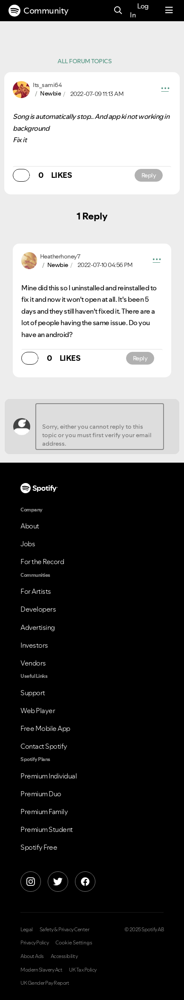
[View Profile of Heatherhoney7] (60, 256)
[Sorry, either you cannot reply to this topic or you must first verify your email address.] (99, 426)
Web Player (37, 710)
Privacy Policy (34, 942)
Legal (26, 929)
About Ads (32, 956)
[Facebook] (85, 881)
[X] (58, 881)
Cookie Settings (73, 942)
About (29, 526)
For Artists (35, 591)
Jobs (27, 543)
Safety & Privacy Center (64, 929)
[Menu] (169, 11)
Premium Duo (40, 793)
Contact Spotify (43, 746)
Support (32, 692)
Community (39, 11)
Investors (34, 645)
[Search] (118, 11)
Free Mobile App (45, 728)
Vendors (33, 663)
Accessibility (64, 956)
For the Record (42, 561)
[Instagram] (30, 881)
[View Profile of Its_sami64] (47, 85)
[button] (165, 89)
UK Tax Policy (83, 969)
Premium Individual (48, 776)
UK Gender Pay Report (44, 983)
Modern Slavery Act (41, 969)
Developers (38, 609)
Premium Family (44, 811)
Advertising (37, 627)
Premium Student (46, 829)
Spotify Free (38, 847)
